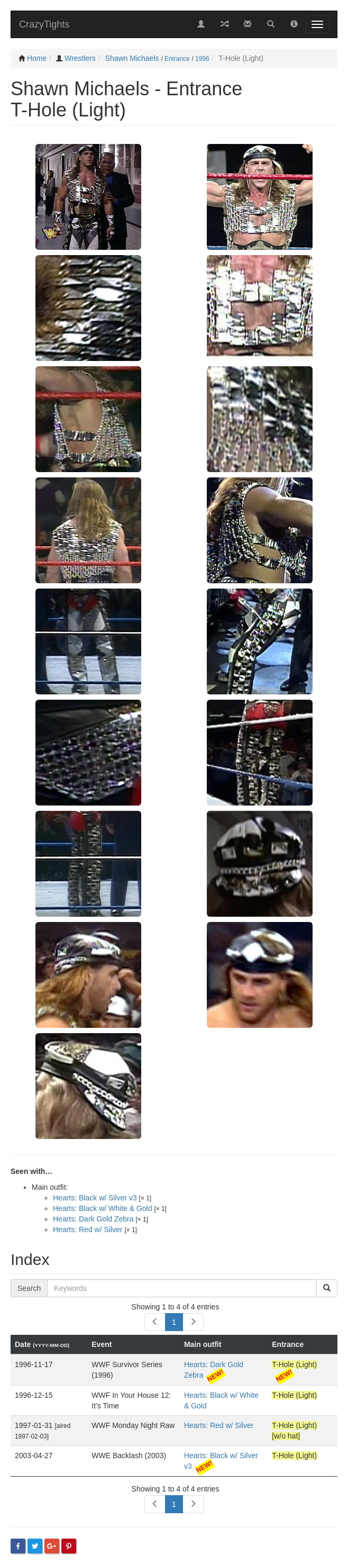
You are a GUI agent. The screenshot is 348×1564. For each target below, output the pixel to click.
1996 (202, 58)
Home (37, 58)
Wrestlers (80, 58)
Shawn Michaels (132, 58)
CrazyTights (44, 24)
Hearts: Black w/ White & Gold (102, 1208)
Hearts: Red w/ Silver (87, 1229)
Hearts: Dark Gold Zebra (93, 1219)
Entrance (177, 58)
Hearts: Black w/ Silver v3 (95, 1198)
